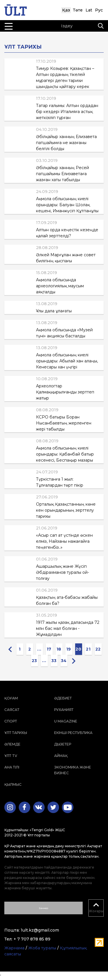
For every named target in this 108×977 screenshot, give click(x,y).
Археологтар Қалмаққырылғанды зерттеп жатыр (65, 392)
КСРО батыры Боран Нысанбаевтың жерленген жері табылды (63, 423)
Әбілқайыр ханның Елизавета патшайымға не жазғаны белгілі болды (66, 142)
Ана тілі (11, 767)
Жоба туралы (42, 948)
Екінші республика (73, 733)
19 (68, 649)
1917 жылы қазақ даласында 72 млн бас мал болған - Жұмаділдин (67, 628)
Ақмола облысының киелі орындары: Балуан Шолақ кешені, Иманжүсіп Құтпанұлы (67, 204)
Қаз (66, 10)
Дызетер (62, 744)
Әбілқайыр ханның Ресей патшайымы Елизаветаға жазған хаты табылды (62, 173)
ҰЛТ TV (10, 756)
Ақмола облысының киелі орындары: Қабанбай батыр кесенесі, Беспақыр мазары (65, 454)
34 (64, 660)
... (39, 649)
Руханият (63, 710)
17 (49, 649)
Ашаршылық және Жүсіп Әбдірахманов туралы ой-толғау (62, 572)
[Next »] (73, 660)
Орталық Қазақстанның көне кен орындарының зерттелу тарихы (66, 510)
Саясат (11, 710)
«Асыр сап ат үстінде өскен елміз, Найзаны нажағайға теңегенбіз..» (64, 541)
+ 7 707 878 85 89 (32, 939)
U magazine (65, 721)
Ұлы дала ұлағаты (54, 310)
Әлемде (12, 744)
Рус (99, 10)
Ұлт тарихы (15, 733)
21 (88, 649)
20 (78, 649)
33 (54, 660)
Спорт (10, 721)
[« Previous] (10, 649)
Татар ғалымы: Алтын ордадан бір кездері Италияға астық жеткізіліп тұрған (67, 111)
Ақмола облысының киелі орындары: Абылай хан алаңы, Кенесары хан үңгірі (67, 361)
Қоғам (11, 698)
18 (58, 649)
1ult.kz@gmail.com (40, 930)
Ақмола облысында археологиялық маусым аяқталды (60, 286)
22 (98, 649)
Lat (89, 10)
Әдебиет (63, 698)
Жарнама (14, 948)
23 (34, 660)
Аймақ (61, 756)
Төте (78, 10)
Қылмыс (13, 784)
